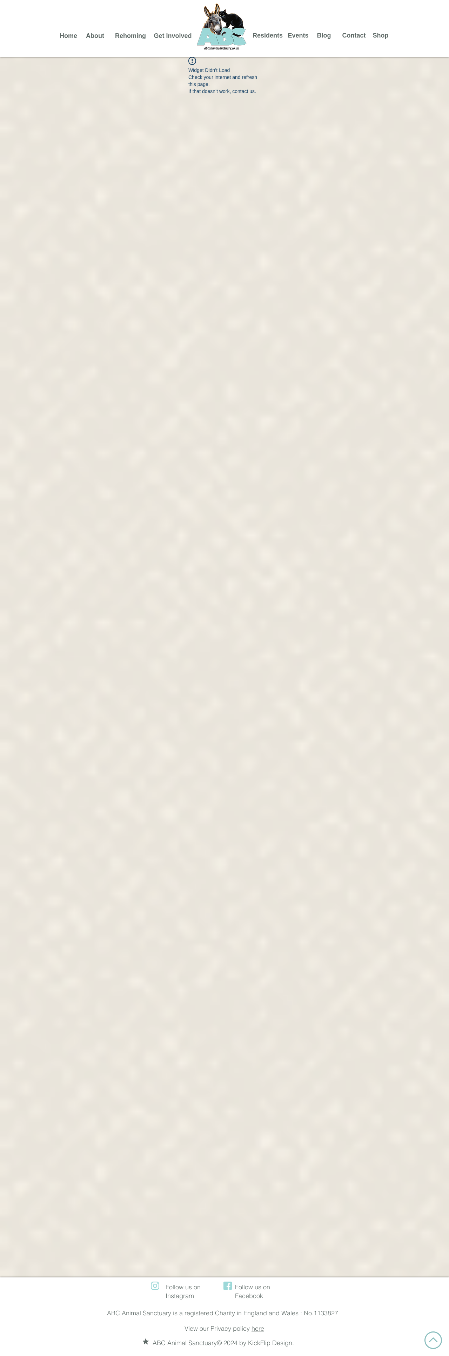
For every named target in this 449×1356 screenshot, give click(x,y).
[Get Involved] (173, 36)
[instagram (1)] (155, 1286)
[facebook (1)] (227, 1286)
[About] (95, 36)
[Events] (298, 36)
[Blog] (324, 36)
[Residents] (267, 36)
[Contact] (354, 36)
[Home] (68, 36)
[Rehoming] (130, 36)
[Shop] (380, 36)
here (258, 1328)
